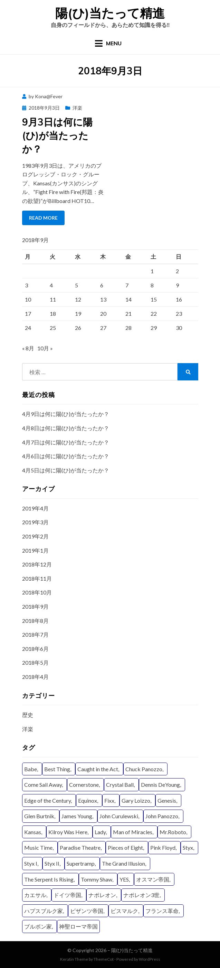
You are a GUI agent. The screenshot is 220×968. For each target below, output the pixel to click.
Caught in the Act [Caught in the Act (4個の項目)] (97, 769)
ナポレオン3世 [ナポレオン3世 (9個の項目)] (141, 895)
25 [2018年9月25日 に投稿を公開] (53, 327)
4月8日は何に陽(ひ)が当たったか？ (65, 428)
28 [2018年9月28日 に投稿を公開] (128, 327)
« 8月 (28, 348)
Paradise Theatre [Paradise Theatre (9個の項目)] (80, 847)
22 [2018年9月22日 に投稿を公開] (154, 313)
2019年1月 (35, 550)
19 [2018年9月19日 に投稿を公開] (78, 313)
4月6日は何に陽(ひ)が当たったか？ (65, 456)
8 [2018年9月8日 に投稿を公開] (152, 285)
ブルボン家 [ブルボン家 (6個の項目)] (38, 926)
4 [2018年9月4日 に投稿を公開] (51, 285)
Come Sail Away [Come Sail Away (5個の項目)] (43, 784)
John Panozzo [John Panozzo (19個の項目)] (161, 816)
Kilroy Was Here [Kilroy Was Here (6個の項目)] (67, 832)
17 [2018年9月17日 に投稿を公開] (28, 313)
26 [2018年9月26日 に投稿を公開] (78, 327)
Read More (43, 218)
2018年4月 (35, 676)
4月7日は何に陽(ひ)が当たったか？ (65, 442)
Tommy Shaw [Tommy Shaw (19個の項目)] (96, 879)
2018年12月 (37, 564)
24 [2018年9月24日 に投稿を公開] (28, 327)
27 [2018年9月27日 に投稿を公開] (103, 327)
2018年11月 (37, 578)
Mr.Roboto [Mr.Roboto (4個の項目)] (173, 832)
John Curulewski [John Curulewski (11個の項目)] (118, 816)
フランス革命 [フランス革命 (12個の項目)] (162, 910)
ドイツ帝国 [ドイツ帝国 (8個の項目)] (67, 895)
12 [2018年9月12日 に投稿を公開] (78, 299)
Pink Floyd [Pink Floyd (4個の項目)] (162, 847)
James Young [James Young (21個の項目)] (76, 816)
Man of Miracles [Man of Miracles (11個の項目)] (132, 832)
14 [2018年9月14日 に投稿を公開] (128, 299)
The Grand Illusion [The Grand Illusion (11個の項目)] (123, 863)
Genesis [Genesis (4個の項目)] (166, 800)
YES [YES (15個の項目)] (124, 879)
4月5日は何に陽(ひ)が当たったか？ (65, 470)
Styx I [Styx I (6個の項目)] (30, 863)
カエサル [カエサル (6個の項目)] (35, 895)
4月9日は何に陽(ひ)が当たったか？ (65, 414)
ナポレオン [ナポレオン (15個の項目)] (102, 895)
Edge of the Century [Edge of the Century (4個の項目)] (47, 800)
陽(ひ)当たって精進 (110, 13)
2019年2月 (35, 536)
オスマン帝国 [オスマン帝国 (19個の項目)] (152, 879)
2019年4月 (35, 508)
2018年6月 (35, 648)
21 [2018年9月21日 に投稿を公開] (128, 313)
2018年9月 (35, 606)
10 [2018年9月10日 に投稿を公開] (28, 299)
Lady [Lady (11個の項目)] (100, 832)
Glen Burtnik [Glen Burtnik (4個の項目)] (39, 816)
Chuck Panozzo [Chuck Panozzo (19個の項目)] (143, 769)
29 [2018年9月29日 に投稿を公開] (154, 327)
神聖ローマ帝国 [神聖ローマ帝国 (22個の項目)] (78, 926)
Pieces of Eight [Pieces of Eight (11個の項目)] (125, 847)
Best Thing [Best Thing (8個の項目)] (57, 769)
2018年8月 (35, 620)
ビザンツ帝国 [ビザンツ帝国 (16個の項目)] (86, 910)
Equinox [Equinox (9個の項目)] (87, 800)
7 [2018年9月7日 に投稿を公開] (126, 285)
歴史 (27, 714)
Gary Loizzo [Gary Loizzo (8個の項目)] (136, 800)
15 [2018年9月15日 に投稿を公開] (154, 299)
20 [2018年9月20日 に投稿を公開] (103, 313)
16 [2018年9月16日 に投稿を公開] (179, 299)
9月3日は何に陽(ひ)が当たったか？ (57, 135)
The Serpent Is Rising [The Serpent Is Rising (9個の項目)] (49, 879)
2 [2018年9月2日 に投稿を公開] (177, 271)
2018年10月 (37, 592)
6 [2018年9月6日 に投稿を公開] (101, 285)
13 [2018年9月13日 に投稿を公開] (103, 299)
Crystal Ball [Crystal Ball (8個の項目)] (120, 784)
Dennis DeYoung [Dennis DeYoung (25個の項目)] (160, 784)
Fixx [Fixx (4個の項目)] (109, 800)
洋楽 (77, 108)
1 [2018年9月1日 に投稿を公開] (152, 271)
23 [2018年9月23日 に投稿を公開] (179, 313)
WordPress (149, 959)
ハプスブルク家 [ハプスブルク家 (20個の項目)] (43, 910)
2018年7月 (35, 634)
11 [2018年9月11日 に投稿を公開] (53, 299)
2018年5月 (35, 662)
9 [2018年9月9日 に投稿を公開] (177, 285)
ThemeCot (104, 959)
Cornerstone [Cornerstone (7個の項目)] (84, 784)
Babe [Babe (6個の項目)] (30, 769)
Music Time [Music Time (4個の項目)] (38, 847)
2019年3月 (35, 522)
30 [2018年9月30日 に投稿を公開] (179, 327)
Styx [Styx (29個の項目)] (188, 847)
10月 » (45, 348)
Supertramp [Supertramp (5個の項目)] (81, 863)
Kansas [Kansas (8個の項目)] (32, 832)
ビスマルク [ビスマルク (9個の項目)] (124, 910)
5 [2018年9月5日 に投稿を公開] (76, 285)
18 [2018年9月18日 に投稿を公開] (53, 313)
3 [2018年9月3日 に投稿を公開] (26, 285)
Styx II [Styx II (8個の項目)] (52, 863)
